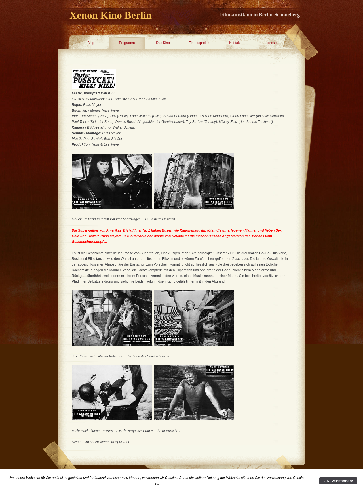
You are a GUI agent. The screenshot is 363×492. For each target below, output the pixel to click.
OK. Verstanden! (338, 481)
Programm (127, 43)
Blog (90, 43)
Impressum (271, 43)
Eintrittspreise (199, 43)
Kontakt (235, 43)
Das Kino (163, 43)
